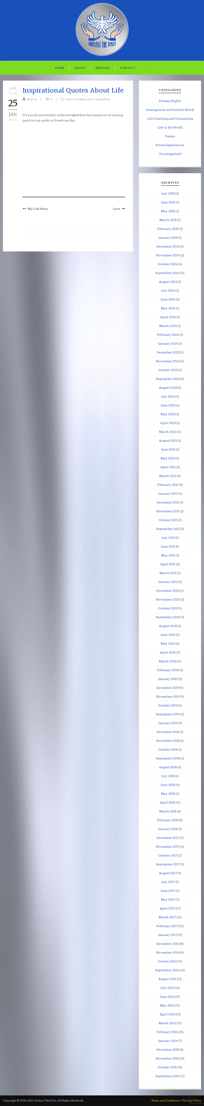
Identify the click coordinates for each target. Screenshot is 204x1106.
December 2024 (168, 246)
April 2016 (167, 1014)
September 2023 (168, 379)
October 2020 (168, 608)
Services (103, 67)
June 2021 (168, 546)
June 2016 (167, 997)
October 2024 (168, 264)
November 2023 (167, 361)
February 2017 (167, 926)
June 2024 (168, 299)
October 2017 (168, 855)
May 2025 (168, 211)
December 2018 (168, 732)
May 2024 (168, 308)
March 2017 (167, 917)
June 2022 (168, 449)
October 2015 (167, 1067)
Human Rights (170, 101)
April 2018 (167, 802)
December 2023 (168, 352)
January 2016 (168, 1041)
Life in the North (170, 127)
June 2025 (168, 202)
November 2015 (167, 1058)
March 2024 (168, 326)
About (80, 67)
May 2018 (168, 794)
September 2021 (168, 529)
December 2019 (168, 688)
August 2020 (168, 626)
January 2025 (168, 237)
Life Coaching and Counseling (88, 99)
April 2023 (168, 423)
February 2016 (167, 1032)
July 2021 (168, 538)
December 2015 (168, 1049)
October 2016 (167, 961)
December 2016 (168, 944)
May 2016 (167, 1005)
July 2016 (167, 988)
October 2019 (167, 705)
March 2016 (167, 1023)
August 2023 (168, 388)
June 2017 (168, 891)
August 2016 (167, 979)
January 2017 (168, 935)
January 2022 (168, 493)
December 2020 (167, 591)
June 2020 (168, 635)
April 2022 (168, 467)
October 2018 (168, 749)
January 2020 (168, 679)
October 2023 (168, 370)
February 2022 (168, 485)
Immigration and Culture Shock (170, 110)
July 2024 (168, 290)
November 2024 (168, 255)
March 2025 (168, 220)
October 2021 (168, 520)
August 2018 (168, 767)
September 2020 (168, 617)
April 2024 (168, 317)
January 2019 (168, 723)
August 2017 (168, 873)
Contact (128, 67)
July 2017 (168, 882)
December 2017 (168, 838)
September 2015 (167, 1076)
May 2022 (168, 458)
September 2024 (168, 273)
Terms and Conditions (165, 1100)
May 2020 (168, 643)
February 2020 (168, 670)
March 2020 (168, 661)
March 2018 (168, 811)
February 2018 (167, 820)
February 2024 (168, 335)
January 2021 (167, 582)
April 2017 (167, 908)
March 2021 (168, 573)
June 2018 (168, 785)
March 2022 (168, 476)
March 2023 (167, 432)
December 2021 (168, 502)
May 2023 (168, 414)
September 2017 (168, 864)
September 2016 (167, 970)
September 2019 (168, 714)
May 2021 (168, 555)
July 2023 (168, 396)
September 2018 (168, 758)
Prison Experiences (170, 145)
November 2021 (167, 511)
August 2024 (168, 282)
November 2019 (168, 696)
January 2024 (168, 343)
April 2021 (168, 564)
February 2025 (168, 229)
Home (59, 67)
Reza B (32, 99)
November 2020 (168, 599)
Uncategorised (170, 154)
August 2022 (168, 440)
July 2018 (168, 776)
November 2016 (167, 952)
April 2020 (168, 652)
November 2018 (168, 741)
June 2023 (168, 405)
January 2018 (168, 829)
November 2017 (167, 846)
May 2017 (168, 899)
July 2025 (168, 193)
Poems (170, 136)
